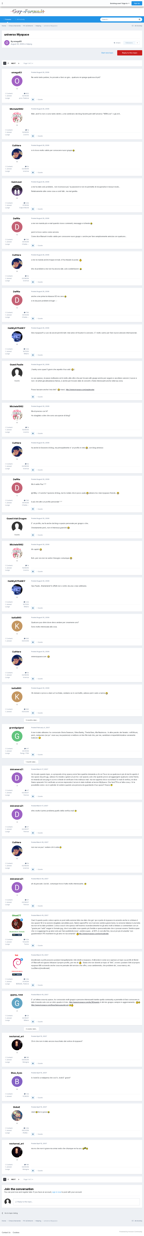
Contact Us (6, 1232)
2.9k (26, 979)
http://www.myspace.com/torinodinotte (94, 934)
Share (117, 43)
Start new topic (107, 53)
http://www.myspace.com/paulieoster (80, 389)
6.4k (26, 203)
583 (26, 638)
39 (27, 1016)
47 (27, 790)
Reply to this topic (129, 53)
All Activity (20, 19)
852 (26, 93)
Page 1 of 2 (28, 63)
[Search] (112, 19)
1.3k (26, 1094)
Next (13, 63)
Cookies (16, 1232)
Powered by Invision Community (130, 1231)
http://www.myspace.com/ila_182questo (84, 1002)
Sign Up (137, 3)
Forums (8, 20)
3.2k (26, 349)
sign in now (56, 1192)
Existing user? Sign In (119, 3)
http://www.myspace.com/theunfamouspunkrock (52, 1005)
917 (26, 748)
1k (27, 130)
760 (26, 239)
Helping (29, 44)
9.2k (26, 939)
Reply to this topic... (24, 1201)
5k (27, 166)
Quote (40, 99)
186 (26, 1057)
